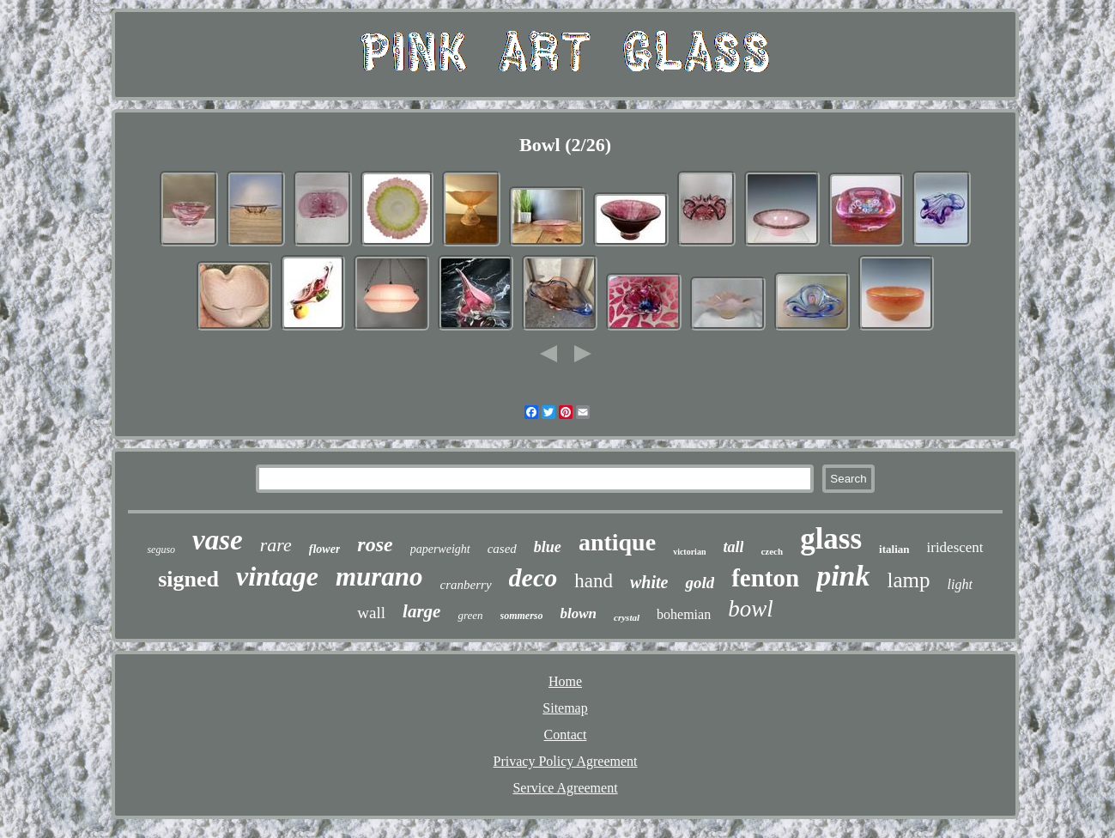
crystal (626, 617)
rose (374, 544)
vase (217, 540)
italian (894, 549)
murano (379, 577)
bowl (750, 609)
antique (617, 542)
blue (547, 547)
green (470, 615)
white (649, 582)
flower (325, 549)
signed (188, 579)
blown (579, 613)
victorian (689, 551)
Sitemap (564, 708)
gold (699, 583)
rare (276, 545)
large (421, 611)
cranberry (466, 585)
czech (772, 551)
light (960, 584)
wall (371, 613)
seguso (161, 549)
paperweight (440, 549)
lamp (909, 580)
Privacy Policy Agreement (566, 761)
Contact (565, 734)
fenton (765, 578)
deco (533, 577)
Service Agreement (564, 787)
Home (565, 681)
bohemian (684, 614)
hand (593, 581)
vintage (277, 576)
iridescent (955, 547)
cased (502, 549)
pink (843, 576)
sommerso (521, 616)
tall (733, 547)
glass (831, 539)
